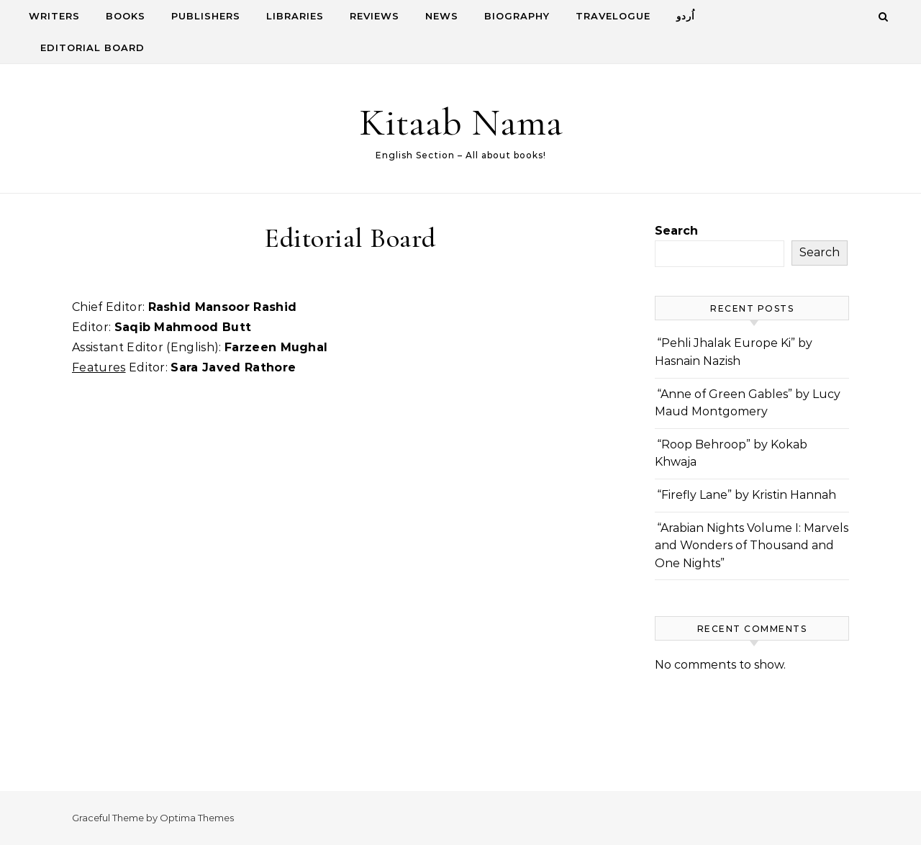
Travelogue (613, 16)
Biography (517, 16)
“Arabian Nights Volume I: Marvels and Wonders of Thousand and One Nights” (751, 545)
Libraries (295, 16)
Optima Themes (197, 817)
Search (676, 231)
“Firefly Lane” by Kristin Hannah (746, 495)
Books (125, 16)
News (441, 16)
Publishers (205, 16)
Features (99, 367)
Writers (54, 16)
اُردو (685, 16)
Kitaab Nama (461, 122)
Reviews (374, 16)
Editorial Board (92, 47)
